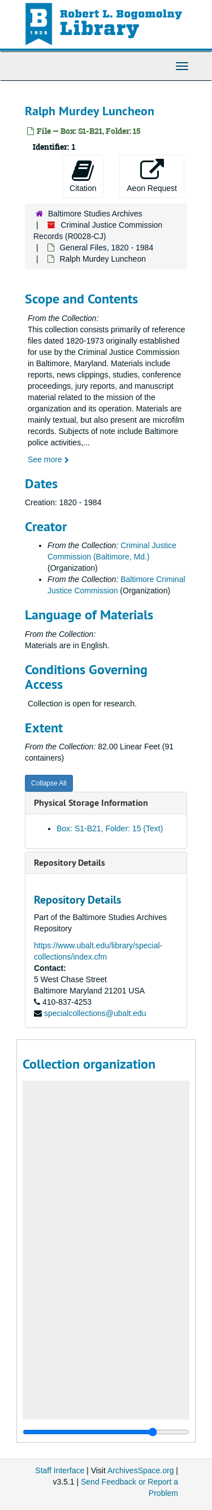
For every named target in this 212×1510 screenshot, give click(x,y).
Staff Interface (59, 1470)
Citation (83, 176)
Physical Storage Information (91, 803)
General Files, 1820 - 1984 (106, 247)
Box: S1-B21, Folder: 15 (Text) (110, 828)
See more (48, 459)
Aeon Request (152, 176)
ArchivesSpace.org (140, 1470)
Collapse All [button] (49, 783)
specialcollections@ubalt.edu (95, 1013)
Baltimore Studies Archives (95, 213)
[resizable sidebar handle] (106, 1432)
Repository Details (69, 863)
